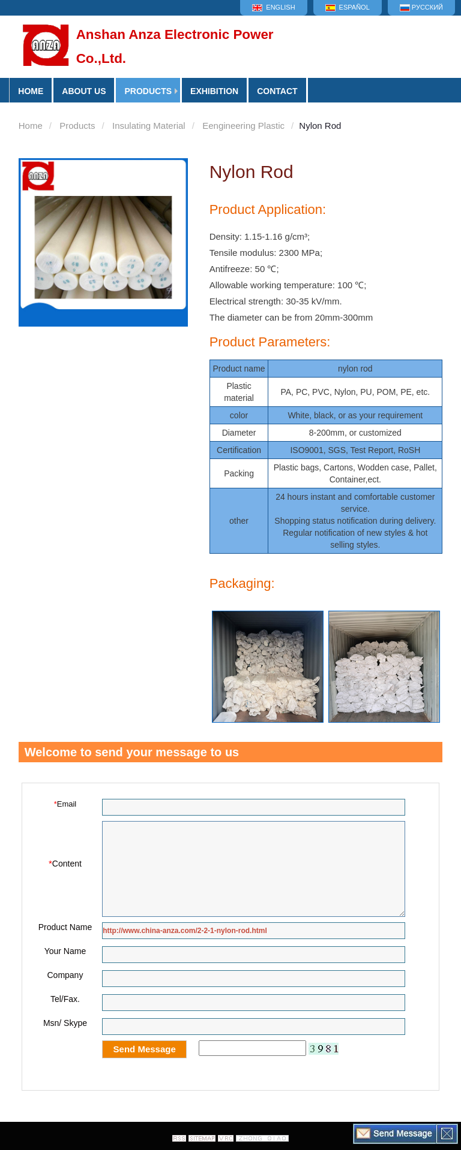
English (273, 7)
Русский (421, 7)
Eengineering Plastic (243, 125)
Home (31, 125)
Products (148, 91)
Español (347, 7)
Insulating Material (148, 125)
